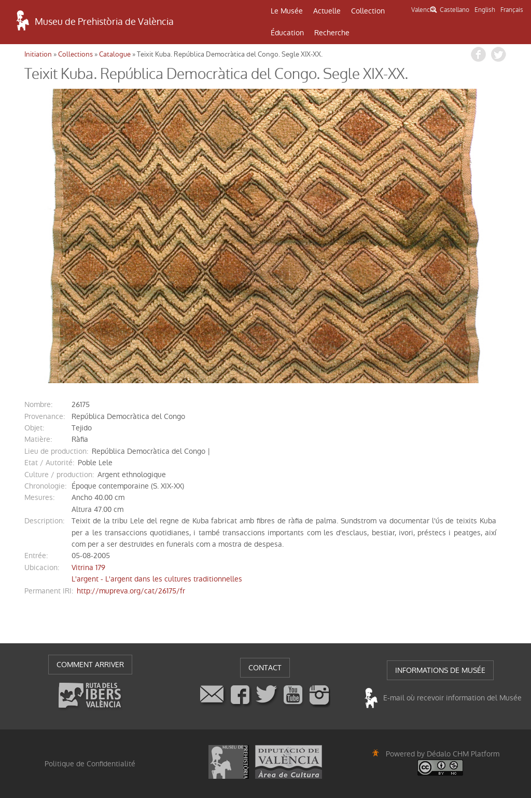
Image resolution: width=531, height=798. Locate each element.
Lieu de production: (56, 451)
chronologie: (45, 486)
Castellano (454, 10)
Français (511, 10)
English (484, 10)
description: (44, 521)
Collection (368, 11)
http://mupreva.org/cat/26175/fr (131, 591)
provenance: (44, 416)
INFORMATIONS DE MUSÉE (440, 670)
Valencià (423, 10)
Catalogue (115, 54)
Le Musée (287, 11)
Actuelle (327, 11)
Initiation (38, 54)
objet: (34, 428)
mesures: (39, 497)
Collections (75, 54)
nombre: (38, 404)
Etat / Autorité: (49, 462)
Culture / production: (59, 474)
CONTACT (265, 667)
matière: (38, 439)
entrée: (36, 555)
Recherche (332, 33)
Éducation (287, 33)
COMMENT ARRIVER (90, 664)
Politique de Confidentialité (90, 764)
